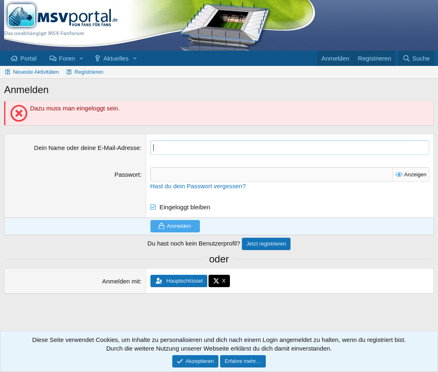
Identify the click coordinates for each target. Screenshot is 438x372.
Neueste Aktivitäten (36, 72)
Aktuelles (116, 58)
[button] (81, 58)
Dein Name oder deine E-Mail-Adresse (87, 147)
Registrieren (89, 72)
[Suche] (416, 58)
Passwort (127, 174)
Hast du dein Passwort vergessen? (198, 186)
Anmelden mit (121, 281)
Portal (28, 58)
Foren (67, 58)
